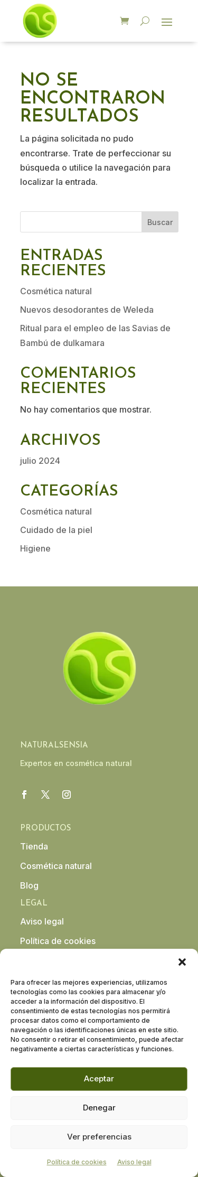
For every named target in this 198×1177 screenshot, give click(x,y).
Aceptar (99, 1078)
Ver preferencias (99, 1137)
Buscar (160, 222)
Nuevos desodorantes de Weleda (87, 309)
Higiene (35, 548)
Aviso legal (134, 1162)
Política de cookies (77, 1162)
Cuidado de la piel (56, 530)
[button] (182, 962)
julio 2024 (40, 460)
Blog (29, 885)
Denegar (99, 1108)
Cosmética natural (56, 291)
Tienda (34, 846)
